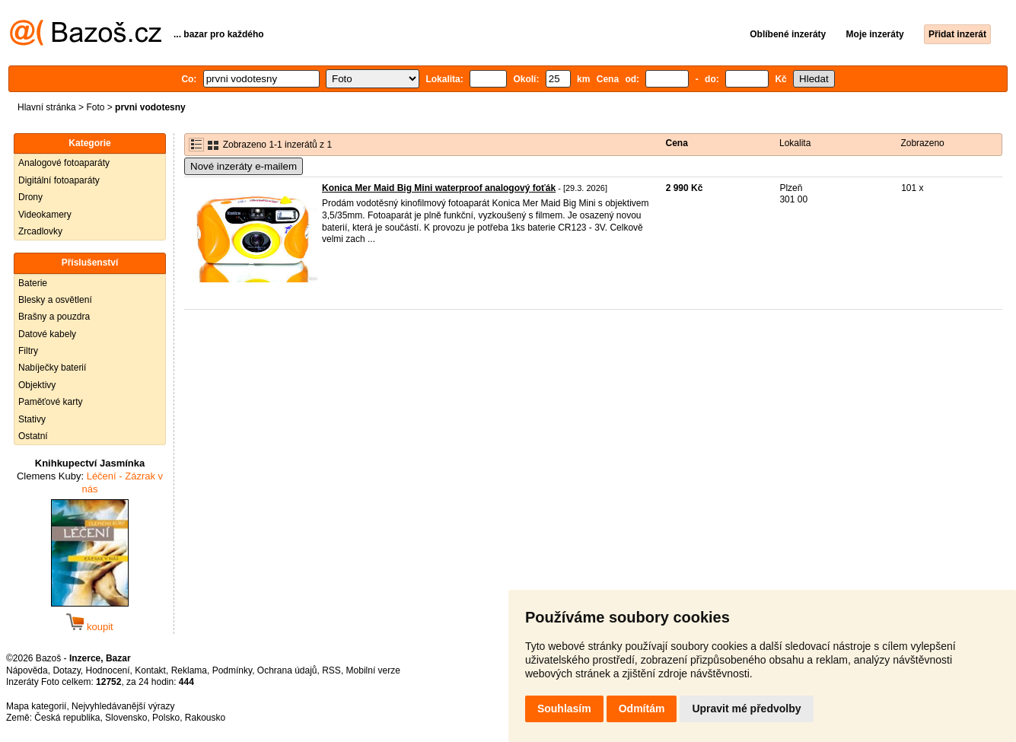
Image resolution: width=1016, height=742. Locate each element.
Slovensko (126, 717)
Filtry (28, 351)
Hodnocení (108, 670)
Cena (677, 143)
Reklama (189, 670)
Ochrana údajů (287, 670)
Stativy (32, 419)
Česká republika (67, 717)
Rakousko (205, 717)
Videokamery (45, 214)
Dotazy (66, 670)
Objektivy (37, 385)
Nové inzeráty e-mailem (243, 166)
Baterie (32, 283)
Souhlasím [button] (564, 708)
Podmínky (232, 670)
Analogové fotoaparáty (64, 163)
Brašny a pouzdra (54, 316)
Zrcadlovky (40, 231)
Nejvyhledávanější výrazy (123, 706)
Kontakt (150, 670)
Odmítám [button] (642, 708)
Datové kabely (47, 334)
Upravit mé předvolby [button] (746, 708)
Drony (30, 197)
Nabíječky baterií (52, 367)
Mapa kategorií (36, 706)
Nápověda (27, 670)
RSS (331, 670)
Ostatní (33, 436)
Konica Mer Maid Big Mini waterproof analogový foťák (439, 188)
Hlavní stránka (47, 107)
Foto (95, 107)
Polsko (166, 717)
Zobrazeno (922, 143)
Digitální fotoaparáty (59, 180)
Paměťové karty (50, 401)
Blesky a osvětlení (55, 300)
